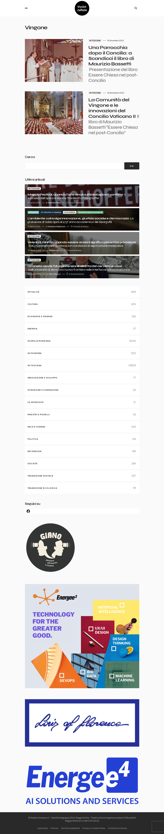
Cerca (30, 157)
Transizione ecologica (90, 212)
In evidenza (69, 212)
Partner (54, 828)
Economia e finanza (51, 212)
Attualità (33, 212)
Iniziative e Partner (117, 828)
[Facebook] (82, 511)
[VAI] (131, 165)
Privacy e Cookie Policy (94, 828)
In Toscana (94, 41)
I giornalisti (42, 828)
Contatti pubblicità (70, 828)
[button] (26, 8)
